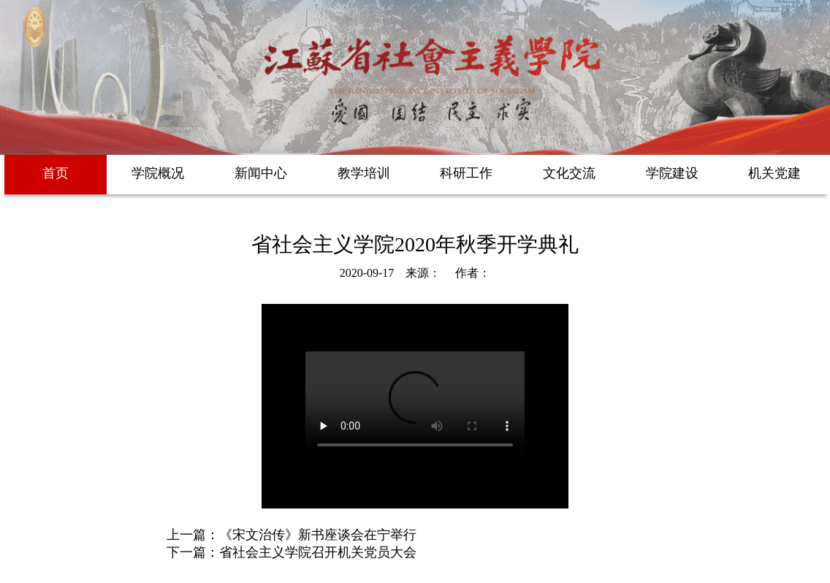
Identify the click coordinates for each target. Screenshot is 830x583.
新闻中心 (261, 173)
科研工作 (466, 173)
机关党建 (774, 173)
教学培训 (364, 173)
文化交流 (569, 173)
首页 (55, 173)
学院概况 (158, 173)
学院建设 (672, 173)
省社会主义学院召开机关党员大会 (317, 552)
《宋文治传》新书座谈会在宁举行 (317, 534)
